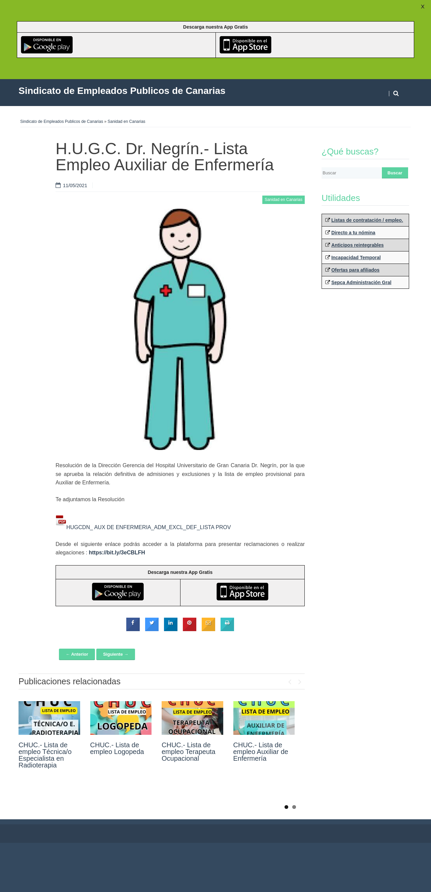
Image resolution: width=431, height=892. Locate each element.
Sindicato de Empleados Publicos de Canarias (61, 121)
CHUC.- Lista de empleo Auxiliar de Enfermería (260, 751)
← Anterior (77, 654)
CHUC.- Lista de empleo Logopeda (117, 748)
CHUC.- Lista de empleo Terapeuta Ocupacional (189, 751)
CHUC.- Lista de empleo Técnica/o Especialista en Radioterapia (45, 755)
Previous (290, 680)
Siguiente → (115, 654)
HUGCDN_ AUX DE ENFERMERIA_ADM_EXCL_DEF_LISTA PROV (148, 527)
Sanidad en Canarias (126, 121)
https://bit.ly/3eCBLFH (117, 552)
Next (300, 680)
